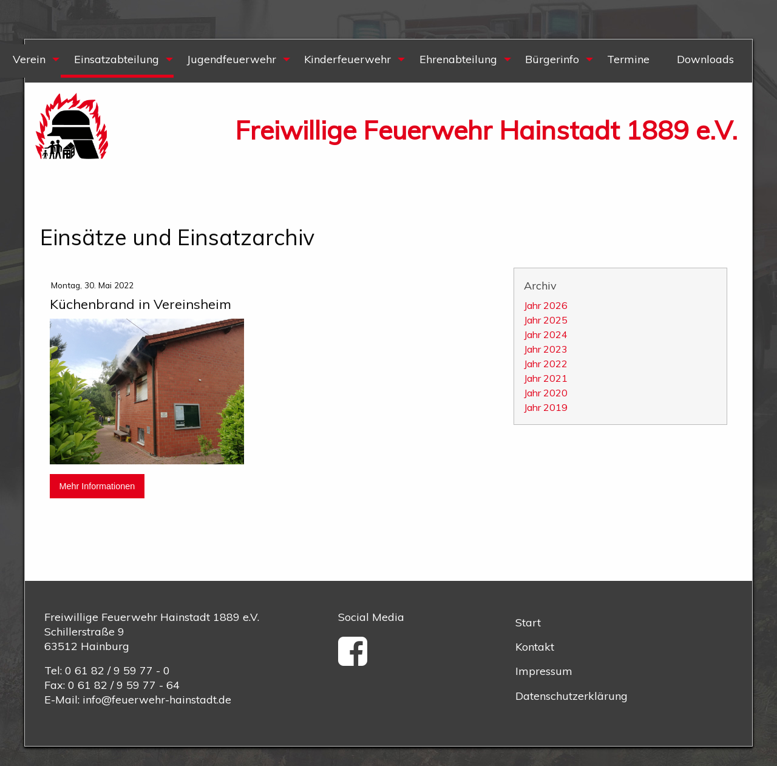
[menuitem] (116, 61)
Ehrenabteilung (458, 59)
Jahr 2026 (546, 305)
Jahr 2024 (546, 334)
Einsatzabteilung (116, 59)
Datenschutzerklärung (571, 696)
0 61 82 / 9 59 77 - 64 (124, 685)
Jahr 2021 (546, 378)
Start (528, 622)
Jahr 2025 (546, 320)
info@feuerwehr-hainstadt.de (157, 700)
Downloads (705, 59)
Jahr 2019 (546, 407)
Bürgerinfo (552, 59)
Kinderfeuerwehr (347, 59)
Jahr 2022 (546, 364)
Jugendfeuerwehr (231, 59)
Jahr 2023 (546, 349)
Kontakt (534, 647)
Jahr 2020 (546, 393)
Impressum (543, 671)
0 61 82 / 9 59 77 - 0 (117, 670)
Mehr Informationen (97, 486)
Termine (628, 59)
